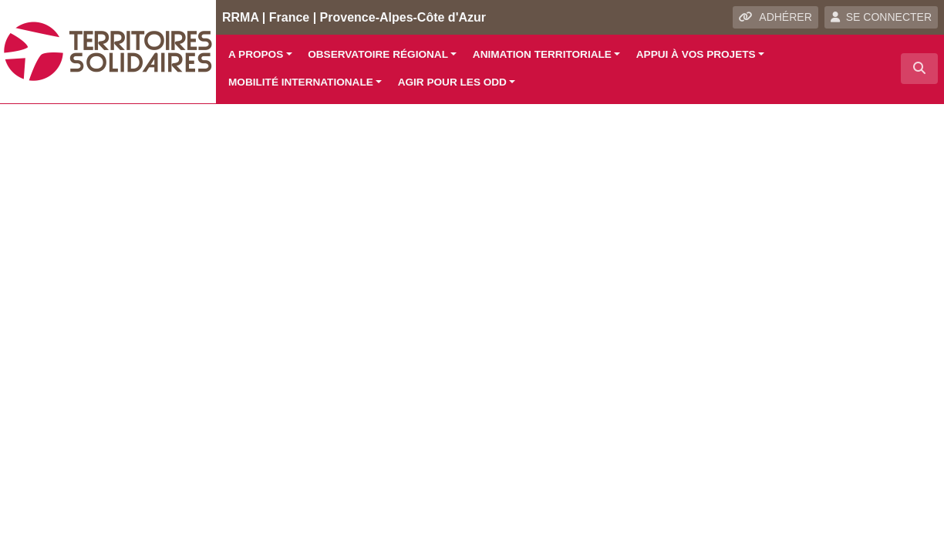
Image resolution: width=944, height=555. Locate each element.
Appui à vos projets (696, 54)
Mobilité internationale (300, 82)
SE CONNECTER (881, 17)
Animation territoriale (542, 54)
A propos (255, 54)
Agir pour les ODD (452, 82)
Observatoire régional (378, 54)
